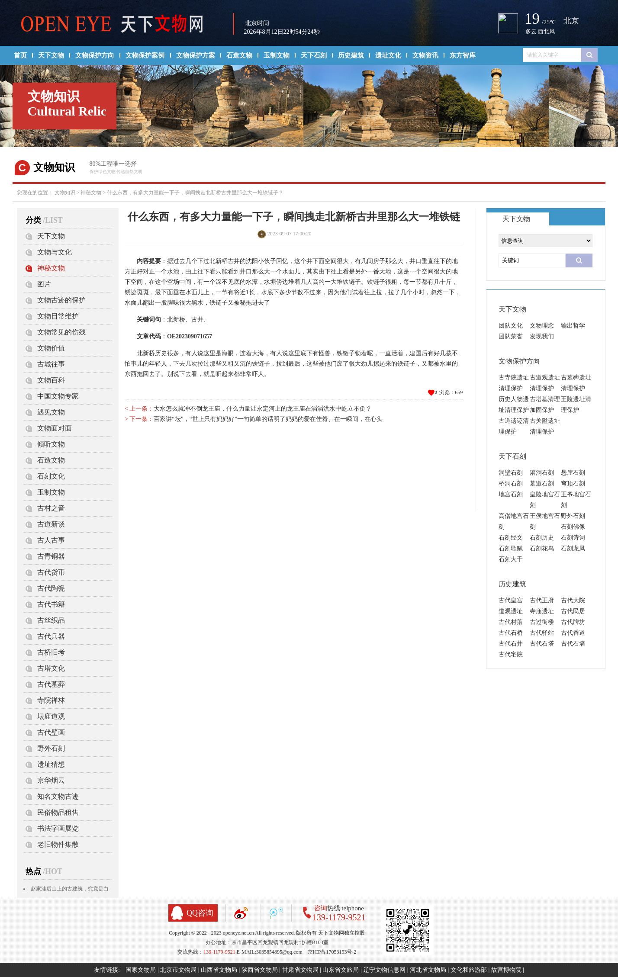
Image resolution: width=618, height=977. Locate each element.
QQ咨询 (200, 913)
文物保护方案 (195, 55)
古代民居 (573, 611)
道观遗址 (511, 611)
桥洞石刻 (511, 483)
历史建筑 (351, 55)
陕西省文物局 (259, 970)
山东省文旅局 (340, 970)
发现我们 (542, 336)
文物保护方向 (94, 55)
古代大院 (573, 600)
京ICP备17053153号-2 (332, 952)
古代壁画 (51, 732)
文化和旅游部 (469, 970)
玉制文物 (277, 55)
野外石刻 (51, 748)
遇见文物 (51, 412)
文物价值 (51, 348)
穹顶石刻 (573, 483)
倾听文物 (51, 444)
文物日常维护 (58, 316)
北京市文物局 (178, 970)
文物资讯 (425, 55)
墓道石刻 (542, 483)
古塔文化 (51, 668)
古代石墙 (573, 643)
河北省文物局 (428, 970)
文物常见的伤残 (61, 332)
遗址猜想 (51, 764)
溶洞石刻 (542, 472)
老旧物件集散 (58, 844)
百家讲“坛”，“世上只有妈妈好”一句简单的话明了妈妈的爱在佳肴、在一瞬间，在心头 (268, 419)
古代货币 (51, 572)
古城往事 (51, 364)
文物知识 (65, 193)
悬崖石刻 (573, 472)
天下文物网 (117, 24)
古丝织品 (51, 620)
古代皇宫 (511, 600)
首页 (20, 55)
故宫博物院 (506, 970)
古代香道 (573, 633)
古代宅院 (511, 654)
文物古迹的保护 (61, 300)
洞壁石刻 (511, 472)
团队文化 (511, 325)
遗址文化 (388, 55)
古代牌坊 (573, 622)
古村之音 (51, 508)
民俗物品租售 (58, 812)
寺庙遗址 (542, 611)
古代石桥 (511, 633)
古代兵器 (51, 636)
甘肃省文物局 (300, 970)
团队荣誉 (511, 336)
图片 (44, 284)
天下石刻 (314, 55)
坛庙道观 (51, 716)
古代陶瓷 (51, 588)
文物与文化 (54, 252)
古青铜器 (51, 556)
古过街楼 (542, 622)
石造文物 (239, 55)
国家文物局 (141, 970)
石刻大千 (511, 559)
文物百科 (51, 380)
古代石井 (511, 643)
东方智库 (463, 55)
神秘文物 (90, 193)
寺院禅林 (51, 700)
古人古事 (51, 540)
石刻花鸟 (542, 548)
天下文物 (51, 55)
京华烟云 (51, 780)
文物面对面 (54, 428)
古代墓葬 (51, 684)
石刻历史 (542, 537)
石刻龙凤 (573, 548)
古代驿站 (542, 633)
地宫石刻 (511, 494)
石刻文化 (51, 476)
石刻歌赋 (511, 548)
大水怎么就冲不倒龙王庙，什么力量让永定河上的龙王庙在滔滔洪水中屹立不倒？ (263, 408)
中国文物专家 (58, 396)
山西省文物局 (219, 970)
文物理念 (542, 325)
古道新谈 (51, 524)
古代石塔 (542, 643)
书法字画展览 (58, 828)
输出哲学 (573, 325)
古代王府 (542, 600)
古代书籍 (51, 604)
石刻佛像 (573, 527)
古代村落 (511, 622)
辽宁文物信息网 (384, 970)
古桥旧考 (51, 652)
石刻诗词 (573, 537)
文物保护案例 (145, 55)
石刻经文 (511, 537)
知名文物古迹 (58, 796)
